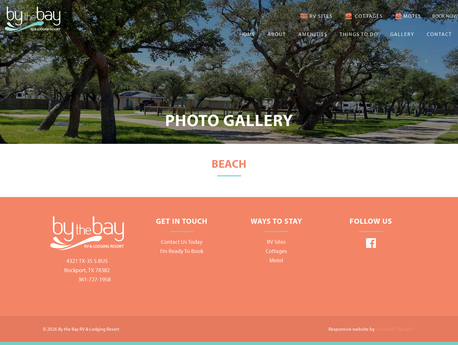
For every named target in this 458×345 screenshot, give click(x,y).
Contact (439, 34)
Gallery (402, 34)
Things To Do (359, 34)
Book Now (436, 15)
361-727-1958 (87, 279)
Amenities (313, 34)
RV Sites (303, 16)
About (276, 34)
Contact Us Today (181, 241)
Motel (395, 16)
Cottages (351, 16)
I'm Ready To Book (181, 251)
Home (247, 34)
